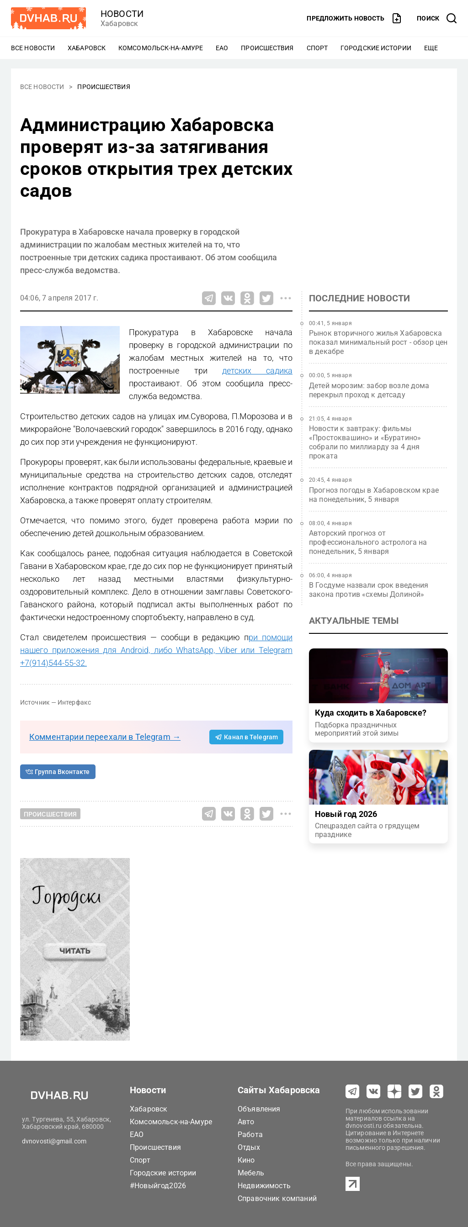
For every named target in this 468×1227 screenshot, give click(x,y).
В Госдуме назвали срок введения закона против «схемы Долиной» (369, 590)
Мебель (251, 1173)
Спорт (317, 48)
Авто (246, 1121)
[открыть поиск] (437, 18)
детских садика (257, 370)
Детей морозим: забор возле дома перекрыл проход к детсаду (369, 390)
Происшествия (267, 48)
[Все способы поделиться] (285, 298)
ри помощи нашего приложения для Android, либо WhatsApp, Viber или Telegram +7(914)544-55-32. (156, 650)
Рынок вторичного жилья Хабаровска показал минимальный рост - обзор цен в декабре (378, 342)
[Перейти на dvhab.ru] (48, 18)
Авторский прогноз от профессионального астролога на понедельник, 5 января (368, 542)
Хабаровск (87, 48)
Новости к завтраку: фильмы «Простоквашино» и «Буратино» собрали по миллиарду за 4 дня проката (365, 442)
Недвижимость (264, 1185)
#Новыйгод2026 (158, 1185)
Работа (250, 1134)
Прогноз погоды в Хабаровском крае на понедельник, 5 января (374, 495)
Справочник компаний (277, 1198)
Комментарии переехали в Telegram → (105, 737)
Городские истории (375, 48)
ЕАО (222, 48)
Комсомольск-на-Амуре (160, 48)
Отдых (249, 1147)
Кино (246, 1160)
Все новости (33, 48)
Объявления (259, 1109)
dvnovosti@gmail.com (54, 1141)
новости (122, 13)
